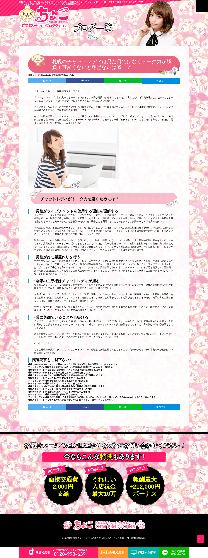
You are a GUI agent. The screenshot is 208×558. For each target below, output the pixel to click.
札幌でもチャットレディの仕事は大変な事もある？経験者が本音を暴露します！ (66, 386)
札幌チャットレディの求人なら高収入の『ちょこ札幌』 (99, 538)
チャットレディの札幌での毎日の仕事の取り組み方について (56, 394)
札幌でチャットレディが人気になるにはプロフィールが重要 (56, 378)
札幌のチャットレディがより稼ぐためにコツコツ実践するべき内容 (60, 389)
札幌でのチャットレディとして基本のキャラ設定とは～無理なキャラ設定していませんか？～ (72, 364)
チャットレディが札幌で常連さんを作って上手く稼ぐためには (58, 381)
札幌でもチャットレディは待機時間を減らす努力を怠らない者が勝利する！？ (65, 375)
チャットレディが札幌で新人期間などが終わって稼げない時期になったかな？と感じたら (70, 367)
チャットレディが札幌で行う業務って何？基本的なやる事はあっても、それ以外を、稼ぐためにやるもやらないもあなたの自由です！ (92, 397)
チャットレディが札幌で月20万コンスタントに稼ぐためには (57, 383)
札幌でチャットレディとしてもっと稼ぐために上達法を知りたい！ (60, 372)
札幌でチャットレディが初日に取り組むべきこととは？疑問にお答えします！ (65, 370)
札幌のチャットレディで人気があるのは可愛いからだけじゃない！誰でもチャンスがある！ (71, 400)
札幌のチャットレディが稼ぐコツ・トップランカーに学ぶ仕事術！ (60, 392)
